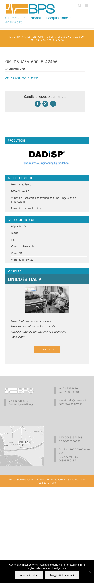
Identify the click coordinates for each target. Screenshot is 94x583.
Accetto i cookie (29, 575)
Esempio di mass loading (26, 208)
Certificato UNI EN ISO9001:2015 (52, 479)
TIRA (13, 239)
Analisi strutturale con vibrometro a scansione (38, 331)
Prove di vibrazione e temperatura (31, 321)
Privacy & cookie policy (21, 479)
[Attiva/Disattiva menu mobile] (87, 5)
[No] (89, 571)
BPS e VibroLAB (20, 191)
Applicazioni (18, 226)
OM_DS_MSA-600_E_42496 (21, 78)
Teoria (14, 233)
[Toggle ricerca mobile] (79, 5)
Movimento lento (21, 184)
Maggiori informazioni (62, 575)
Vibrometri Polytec (22, 259)
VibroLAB (16, 253)
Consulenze (17, 337)
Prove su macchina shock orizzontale (33, 326)
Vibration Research (22, 246)
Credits (52, 482)
